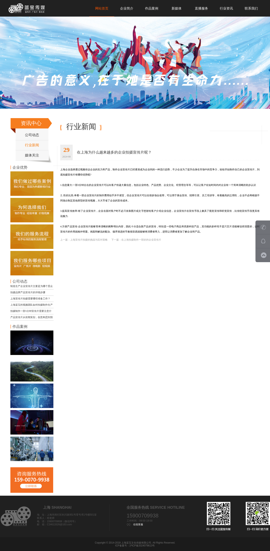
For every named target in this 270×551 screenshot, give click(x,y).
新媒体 (177, 8)
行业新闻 (32, 145)
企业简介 (126, 8)
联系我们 (251, 8)
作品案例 (151, 8)
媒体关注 (32, 155)
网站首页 (101, 8)
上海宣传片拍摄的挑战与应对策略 (89, 239)
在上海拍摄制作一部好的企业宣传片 (141, 239)
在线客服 (138, 524)
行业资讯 (226, 8)
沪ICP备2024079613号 (142, 545)
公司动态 (32, 135)
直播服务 (201, 8)
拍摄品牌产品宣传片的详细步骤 (27, 292)
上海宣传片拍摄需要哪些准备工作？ (30, 298)
